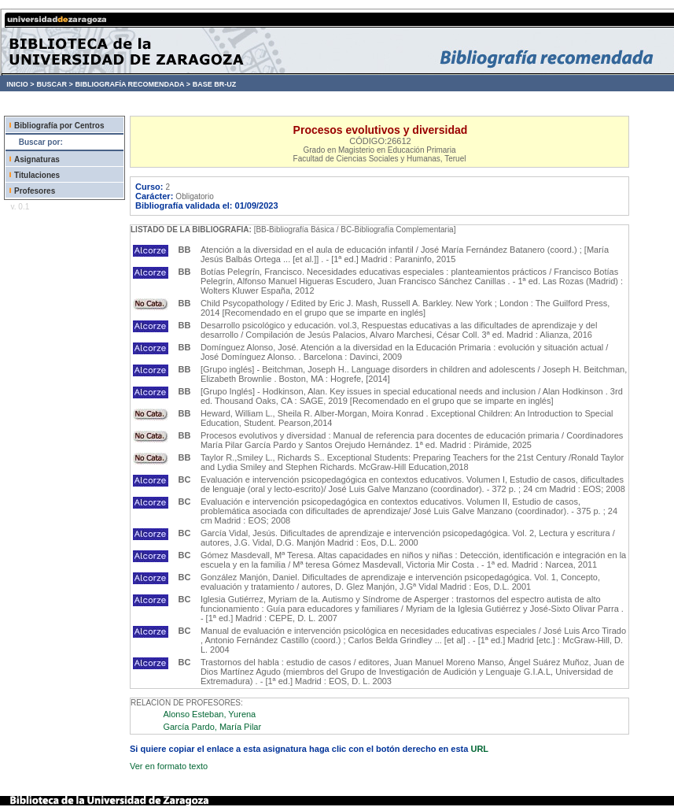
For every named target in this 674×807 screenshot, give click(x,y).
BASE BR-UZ (215, 84)
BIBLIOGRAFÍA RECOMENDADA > (132, 84)
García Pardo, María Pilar (212, 726)
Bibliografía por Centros (59, 125)
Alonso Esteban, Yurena (209, 714)
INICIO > (20, 84)
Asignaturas (37, 159)
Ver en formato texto (169, 766)
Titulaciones (37, 175)
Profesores (34, 191)
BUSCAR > (54, 84)
